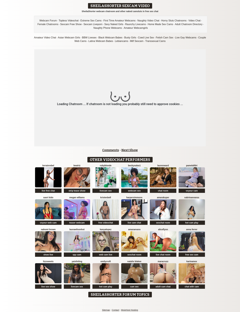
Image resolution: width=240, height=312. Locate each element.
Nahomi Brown (48, 229)
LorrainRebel (48, 165)
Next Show (129, 150)
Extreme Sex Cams (91, 20)
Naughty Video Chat (148, 20)
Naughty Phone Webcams (107, 28)
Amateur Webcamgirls (136, 28)
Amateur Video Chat (45, 37)
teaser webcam (77, 222)
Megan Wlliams (77, 197)
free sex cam (191, 254)
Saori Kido (48, 197)
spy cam (77, 254)
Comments (110, 150)
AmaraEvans (134, 229)
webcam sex (134, 190)
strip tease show (77, 190)
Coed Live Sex (146, 37)
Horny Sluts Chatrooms (173, 20)
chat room (163, 190)
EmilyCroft (106, 261)
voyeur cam (192, 190)
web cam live (105, 254)
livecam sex (106, 190)
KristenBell (105, 197)
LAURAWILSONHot (76, 229)
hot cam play (191, 222)
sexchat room (163, 222)
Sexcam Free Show (71, 24)
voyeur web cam (48, 222)
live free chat (48, 190)
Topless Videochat (69, 20)
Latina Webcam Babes (100, 41)
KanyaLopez (105, 229)
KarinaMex (191, 261)
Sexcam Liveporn (92, 24)
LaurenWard (163, 165)
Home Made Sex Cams (160, 24)
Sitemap (106, 310)
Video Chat (194, 20)
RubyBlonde (105, 165)
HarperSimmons (134, 197)
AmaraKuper (163, 197)
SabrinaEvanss (191, 197)
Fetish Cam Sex (164, 37)
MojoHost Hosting (129, 310)
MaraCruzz (163, 261)
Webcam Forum (48, 20)
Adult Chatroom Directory (188, 24)
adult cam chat (163, 286)
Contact (115, 310)
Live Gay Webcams (185, 37)
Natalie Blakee (134, 261)
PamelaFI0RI (191, 165)
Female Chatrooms (48, 24)
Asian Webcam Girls (69, 37)
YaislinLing (77, 261)
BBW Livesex (89, 37)
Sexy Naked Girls (113, 24)
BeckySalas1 (134, 165)
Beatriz (76, 165)
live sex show (48, 286)
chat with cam (192, 286)
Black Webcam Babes (110, 37)
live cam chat (134, 222)
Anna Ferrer (191, 229)
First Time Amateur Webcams (119, 20)
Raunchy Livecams (135, 24)
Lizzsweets (48, 261)
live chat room (163, 254)
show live (48, 254)
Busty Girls (130, 37)
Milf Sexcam (136, 41)
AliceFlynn (163, 229)
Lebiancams (121, 41)
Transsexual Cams (155, 41)
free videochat (105, 222)
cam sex (134, 286)
